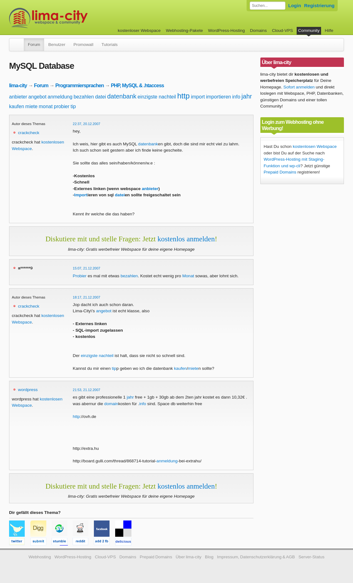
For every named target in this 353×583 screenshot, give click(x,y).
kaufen (16, 106)
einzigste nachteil (157, 96)
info (236, 96)
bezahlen (84, 96)
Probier (80, 276)
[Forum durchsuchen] (267, 6)
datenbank (121, 96)
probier (61, 106)
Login (294, 5)
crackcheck (28, 132)
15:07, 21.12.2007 (86, 268)
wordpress (28, 389)
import (198, 96)
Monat (188, 276)
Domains (258, 30)
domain (111, 403)
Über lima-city (188, 557)
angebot (37, 96)
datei (100, 96)
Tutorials (109, 44)
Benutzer (56, 44)
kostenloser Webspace (139, 30)
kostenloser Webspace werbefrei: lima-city (71, 18)
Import (80, 195)
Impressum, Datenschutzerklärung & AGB (256, 557)
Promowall (83, 44)
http (183, 96)
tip (73, 106)
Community (309, 30)
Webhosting (39, 557)
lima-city (18, 85)
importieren (218, 96)
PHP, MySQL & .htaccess (137, 85)
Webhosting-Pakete (184, 30)
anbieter (18, 96)
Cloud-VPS (282, 30)
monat (46, 106)
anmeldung (60, 96)
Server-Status (312, 557)
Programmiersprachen (79, 85)
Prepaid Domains (280, 172)
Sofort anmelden (299, 87)
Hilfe (329, 30)
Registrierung (319, 5)
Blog (209, 557)
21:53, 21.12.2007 (86, 390)
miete (31, 106)
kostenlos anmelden (186, 239)
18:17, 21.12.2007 (86, 297)
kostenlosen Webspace (314, 146)
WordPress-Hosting (226, 30)
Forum (34, 44)
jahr (247, 96)
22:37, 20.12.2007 (86, 124)
